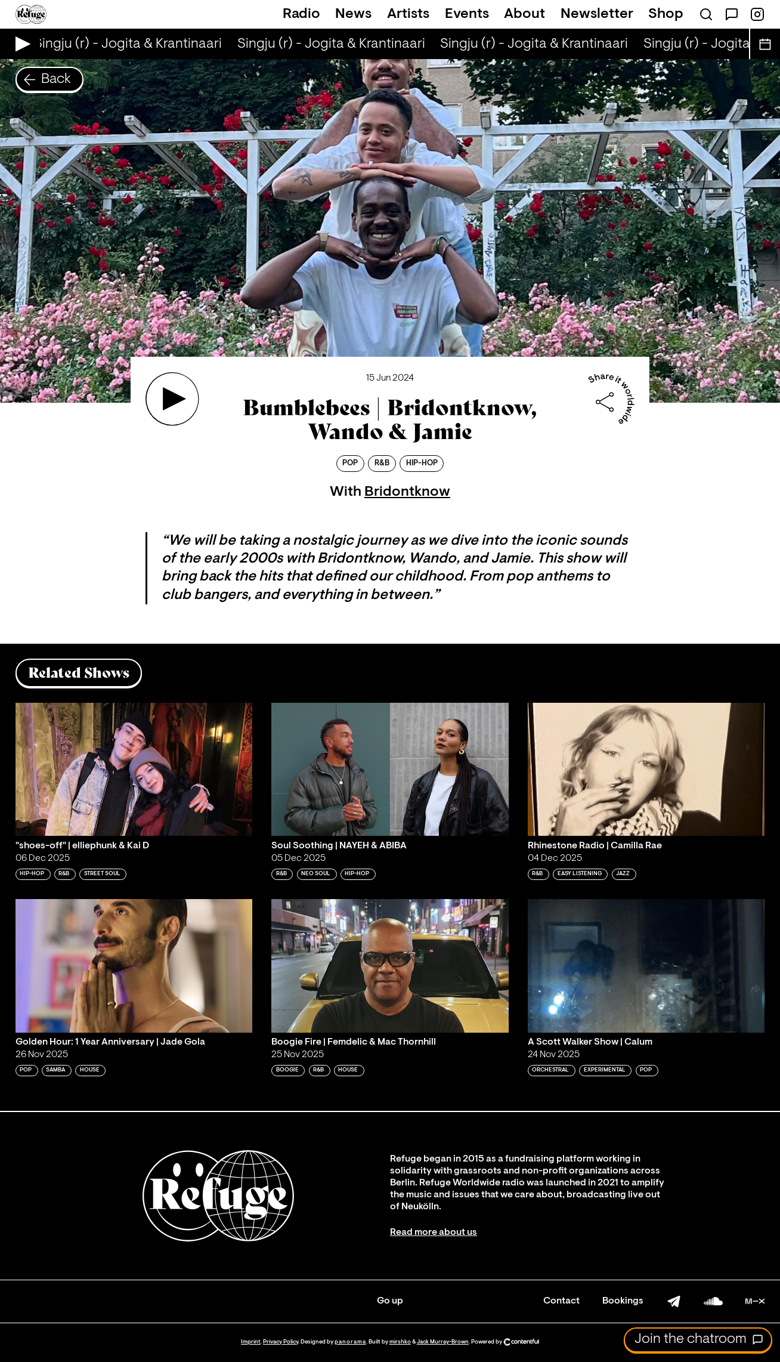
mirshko (400, 1342)
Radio (301, 14)
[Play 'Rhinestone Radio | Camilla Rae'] (646, 769)
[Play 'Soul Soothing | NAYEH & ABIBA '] (390, 769)
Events (467, 14)
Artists (408, 14)
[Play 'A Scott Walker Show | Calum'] (646, 966)
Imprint (251, 1342)
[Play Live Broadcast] (20, 44)
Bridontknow (407, 492)
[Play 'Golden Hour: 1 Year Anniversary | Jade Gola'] (134, 966)
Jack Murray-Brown (443, 1342)
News (353, 14)
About (524, 14)
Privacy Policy (280, 1342)
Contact (561, 1301)
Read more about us (433, 1232)
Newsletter (597, 14)
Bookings (622, 1301)
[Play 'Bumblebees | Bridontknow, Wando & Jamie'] (172, 399)
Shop (665, 14)
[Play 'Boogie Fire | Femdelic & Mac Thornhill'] (390, 966)
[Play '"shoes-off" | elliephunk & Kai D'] (134, 769)
